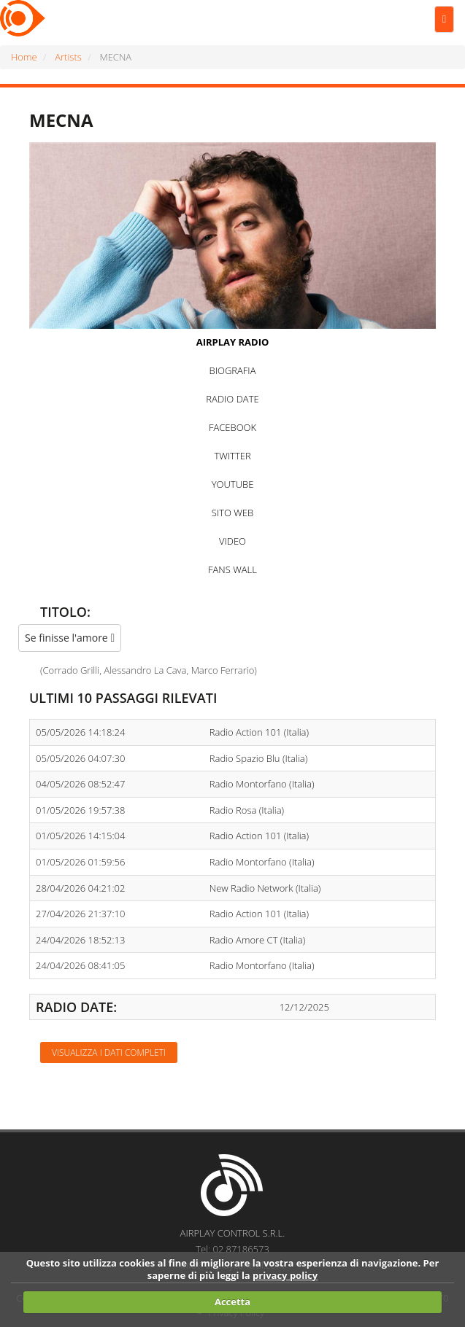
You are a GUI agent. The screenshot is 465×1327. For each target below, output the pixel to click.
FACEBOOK (232, 427)
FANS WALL (232, 569)
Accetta (232, 1301)
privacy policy (285, 1275)
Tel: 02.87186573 (232, 1249)
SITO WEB (232, 512)
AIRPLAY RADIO (232, 342)
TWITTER (232, 455)
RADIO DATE (232, 398)
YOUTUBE (233, 484)
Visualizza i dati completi (109, 1052)
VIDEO (232, 541)
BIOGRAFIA (233, 370)
